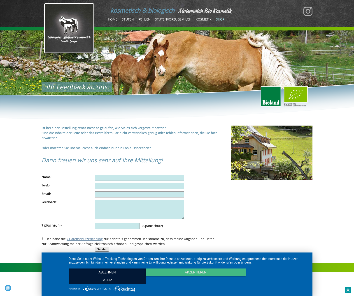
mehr (272, 280)
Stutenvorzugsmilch (173, 19)
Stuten (128, 19)
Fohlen (144, 19)
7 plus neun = (52, 229)
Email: (46, 194)
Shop (220, 19)
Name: (46, 177)
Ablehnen (104, 280)
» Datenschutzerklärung (85, 242)
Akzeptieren (188, 280)
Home (112, 19)
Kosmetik (204, 19)
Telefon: (47, 185)
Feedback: (49, 202)
